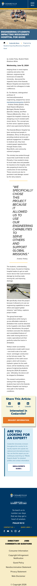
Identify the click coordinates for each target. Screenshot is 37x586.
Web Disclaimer (18, 576)
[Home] (4, 43)
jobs (26, 540)
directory (13, 540)
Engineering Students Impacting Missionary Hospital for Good (17, 46)
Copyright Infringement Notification (18, 557)
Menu (32, 4)
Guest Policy (18, 562)
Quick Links (25, 527)
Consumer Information (18, 550)
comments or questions (18, 543)
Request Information (18, 420)
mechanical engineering (15, 102)
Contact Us (8, 527)
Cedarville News (14, 43)
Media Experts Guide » (19, 467)
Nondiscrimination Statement (18, 567)
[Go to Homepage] (9, 5)
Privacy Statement (18, 571)
